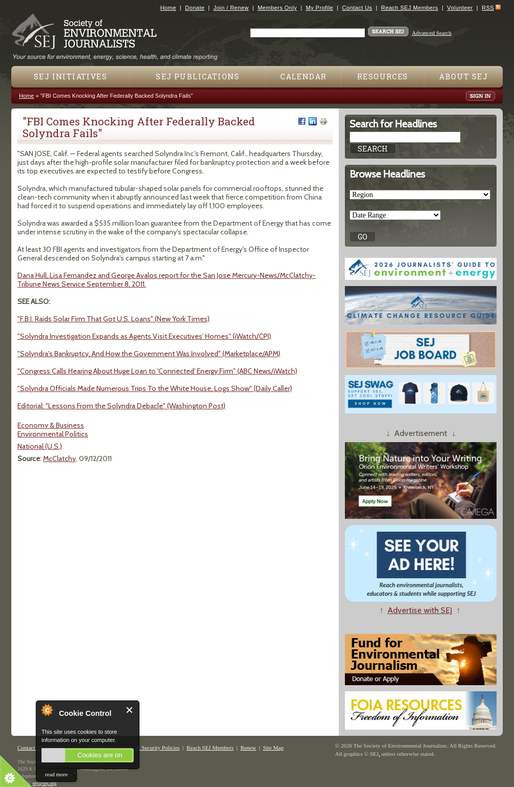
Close (130, 710)
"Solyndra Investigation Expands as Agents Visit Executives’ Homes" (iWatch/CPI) (144, 336)
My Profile (319, 8)
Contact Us (357, 8)
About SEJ (463, 76)
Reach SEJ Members (409, 8)
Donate (194, 8)
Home (168, 8)
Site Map (273, 748)
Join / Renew (231, 8)
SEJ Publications (197, 76)
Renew (248, 748)
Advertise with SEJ (419, 610)
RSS (488, 8)
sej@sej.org (44, 783)
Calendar (303, 76)
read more (56, 774)
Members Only (277, 8)
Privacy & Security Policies (148, 748)
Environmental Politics (52, 434)
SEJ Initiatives (70, 76)
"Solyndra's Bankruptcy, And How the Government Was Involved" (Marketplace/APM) (148, 353)
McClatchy (59, 458)
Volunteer (459, 8)
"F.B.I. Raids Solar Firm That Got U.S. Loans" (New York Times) (113, 318)
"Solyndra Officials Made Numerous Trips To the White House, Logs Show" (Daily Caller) (154, 388)
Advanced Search (431, 33)
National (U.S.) (39, 446)
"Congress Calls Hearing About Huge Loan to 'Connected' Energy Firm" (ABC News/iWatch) (157, 371)
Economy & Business (50, 425)
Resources (382, 76)
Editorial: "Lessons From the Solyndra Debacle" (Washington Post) (121, 405)
